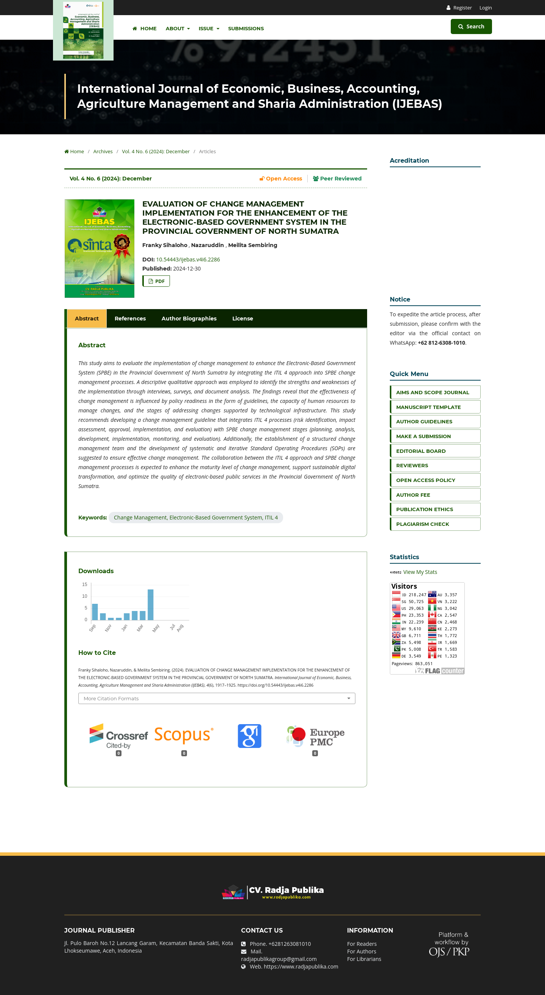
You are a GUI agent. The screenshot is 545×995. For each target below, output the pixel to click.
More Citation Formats (111, 698)
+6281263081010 (290, 943)
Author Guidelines (424, 421)
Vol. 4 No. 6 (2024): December (156, 151)
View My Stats (420, 571)
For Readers (362, 943)
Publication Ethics (424, 509)
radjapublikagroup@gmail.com (279, 958)
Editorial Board (421, 451)
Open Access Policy (425, 480)
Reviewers (412, 465)
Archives (103, 151)
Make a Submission (423, 436)
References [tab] (130, 318)
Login (486, 7)
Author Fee (413, 495)
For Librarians (364, 958)
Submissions (246, 28)
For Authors (361, 951)
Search (471, 26)
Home (144, 28)
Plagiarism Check (422, 524)
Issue (207, 28)
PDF (159, 281)
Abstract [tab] (87, 318)
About (176, 28)
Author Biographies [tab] (189, 318)
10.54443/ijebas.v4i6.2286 (188, 259)
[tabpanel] (217, 432)
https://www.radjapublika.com (301, 966)
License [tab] (242, 318)
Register (462, 7)
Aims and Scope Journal (432, 392)
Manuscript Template (428, 407)
